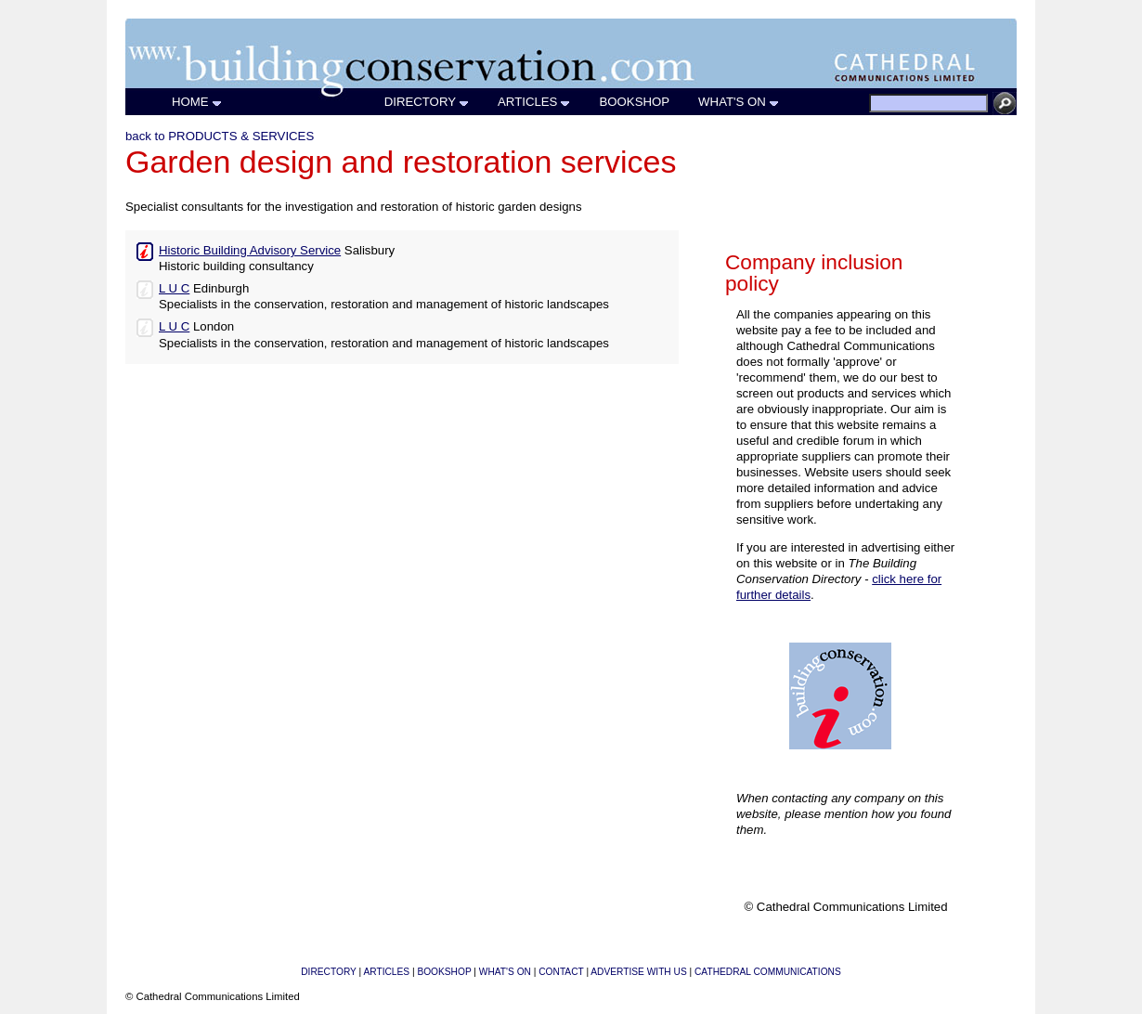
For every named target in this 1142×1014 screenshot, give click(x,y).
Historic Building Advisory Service (250, 250)
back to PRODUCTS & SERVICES (219, 136)
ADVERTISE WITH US (638, 972)
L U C (174, 288)
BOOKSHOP (634, 102)
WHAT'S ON (739, 102)
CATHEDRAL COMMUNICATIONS (767, 972)
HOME (197, 102)
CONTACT (561, 972)
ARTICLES (534, 102)
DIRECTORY (427, 102)
